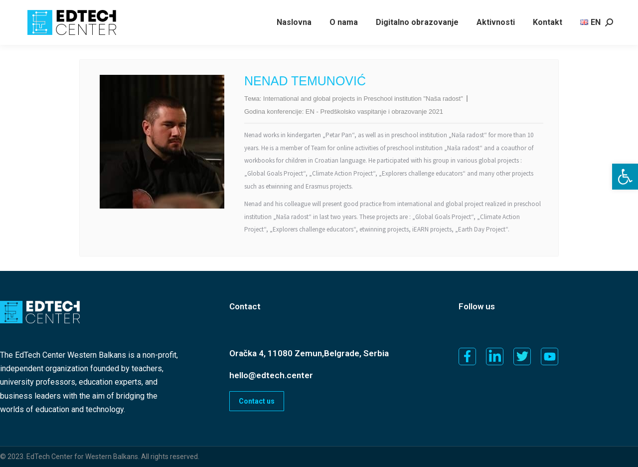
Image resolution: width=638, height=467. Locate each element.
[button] (625, 177)
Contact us (257, 401)
